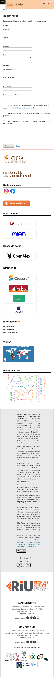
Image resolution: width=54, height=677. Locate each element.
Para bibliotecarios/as (10, 333)
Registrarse (9, 146)
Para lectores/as (8, 326)
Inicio (5, 9)
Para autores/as (8, 329)
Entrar (18, 146)
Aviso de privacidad (27, 614)
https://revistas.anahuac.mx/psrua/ (28, 443)
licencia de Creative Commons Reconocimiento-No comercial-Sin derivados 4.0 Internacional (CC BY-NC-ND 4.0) (28, 543)
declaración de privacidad (24, 108)
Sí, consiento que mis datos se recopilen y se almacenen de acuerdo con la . (26, 107)
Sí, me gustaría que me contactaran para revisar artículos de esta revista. (26, 122)
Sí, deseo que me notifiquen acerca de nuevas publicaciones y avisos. (26, 114)
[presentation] (20, 134)
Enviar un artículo (17, 203)
